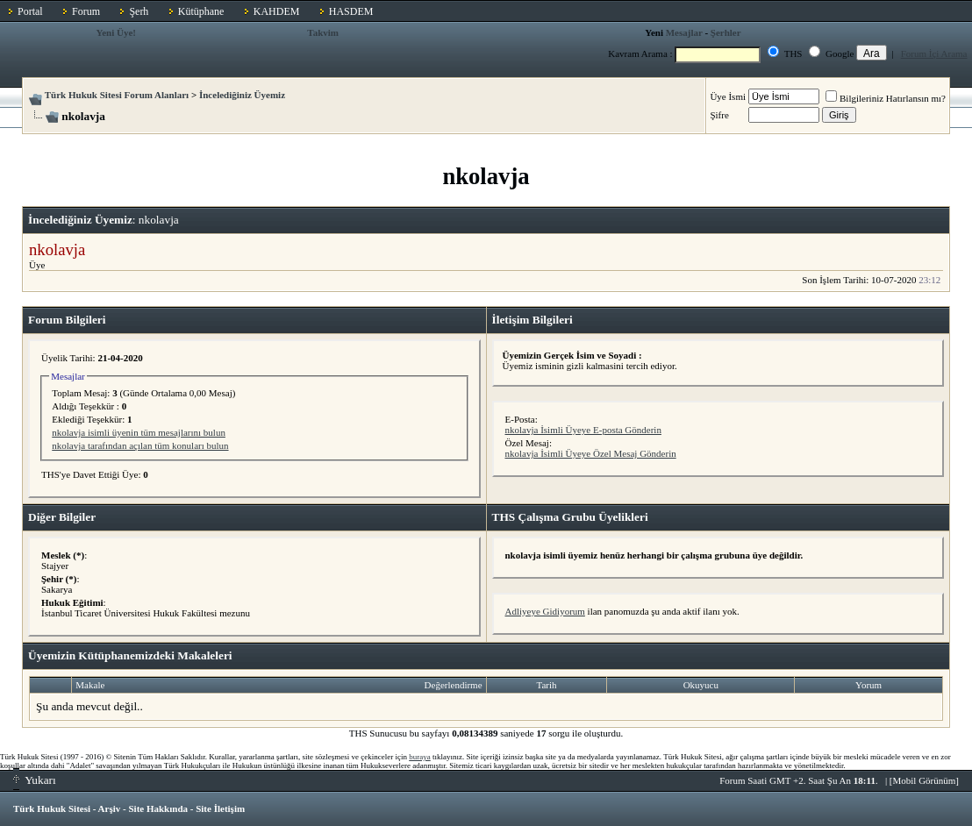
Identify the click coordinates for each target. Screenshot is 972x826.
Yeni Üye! (116, 32)
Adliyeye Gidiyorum (545, 611)
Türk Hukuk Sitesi (51, 808)
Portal (30, 11)
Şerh (138, 11)
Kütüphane (201, 11)
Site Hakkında (158, 808)
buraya (420, 756)
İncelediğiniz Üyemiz (242, 94)
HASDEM (351, 11)
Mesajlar (684, 32)
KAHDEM (277, 11)
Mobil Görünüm (924, 780)
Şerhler (726, 32)
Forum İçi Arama (934, 53)
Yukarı (34, 780)
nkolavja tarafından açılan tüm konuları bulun (140, 445)
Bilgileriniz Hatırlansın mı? (885, 98)
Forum (86, 11)
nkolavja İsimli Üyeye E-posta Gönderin (583, 429)
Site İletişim (220, 808)
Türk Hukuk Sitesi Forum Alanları (117, 94)
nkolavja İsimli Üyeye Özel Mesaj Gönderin (590, 453)
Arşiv (109, 808)
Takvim (323, 32)
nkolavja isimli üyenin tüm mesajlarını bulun (138, 432)
